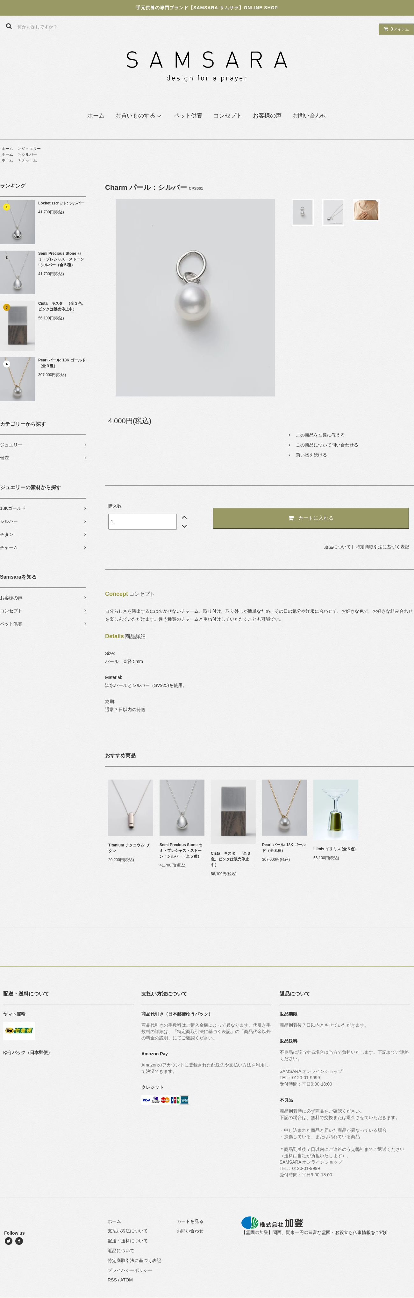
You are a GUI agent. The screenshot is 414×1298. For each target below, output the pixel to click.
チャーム (29, 160)
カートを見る (190, 1221)
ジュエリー (31, 148)
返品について (337, 546)
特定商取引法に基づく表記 (382, 546)
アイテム (395, 29)
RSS (112, 1279)
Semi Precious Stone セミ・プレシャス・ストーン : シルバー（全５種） (61, 259)
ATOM (126, 1279)
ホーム (7, 148)
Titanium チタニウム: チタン (129, 848)
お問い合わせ (190, 1230)
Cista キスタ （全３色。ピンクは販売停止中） (62, 306)
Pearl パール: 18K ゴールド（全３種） (62, 363)
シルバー (29, 154)
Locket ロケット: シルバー (61, 203)
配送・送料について (128, 1240)
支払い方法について (128, 1230)
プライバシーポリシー (130, 1270)
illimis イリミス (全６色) (334, 849)
